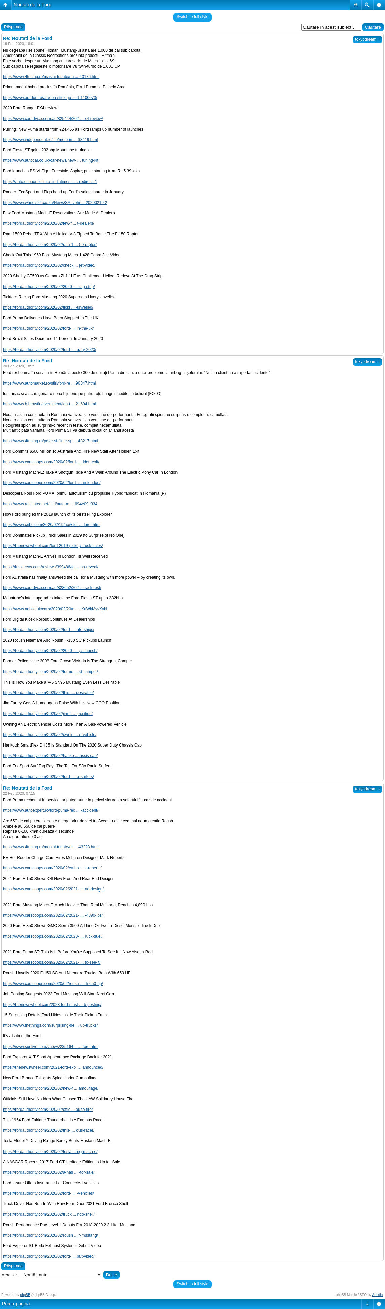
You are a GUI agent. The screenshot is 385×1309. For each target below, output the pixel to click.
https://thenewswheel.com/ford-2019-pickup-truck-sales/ (53, 545)
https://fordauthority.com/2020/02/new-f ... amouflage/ (50, 1088)
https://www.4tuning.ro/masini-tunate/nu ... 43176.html (51, 76)
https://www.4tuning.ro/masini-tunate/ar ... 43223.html (50, 847)
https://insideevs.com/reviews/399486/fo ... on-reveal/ (50, 567)
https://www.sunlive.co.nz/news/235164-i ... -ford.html (50, 1046)
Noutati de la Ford (32, 4)
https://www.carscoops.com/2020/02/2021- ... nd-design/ (53, 889)
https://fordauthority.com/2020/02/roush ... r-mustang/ (50, 1235)
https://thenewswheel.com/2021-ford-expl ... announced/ (53, 1067)
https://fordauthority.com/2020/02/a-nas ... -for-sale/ (49, 1172)
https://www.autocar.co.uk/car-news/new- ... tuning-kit (50, 160)
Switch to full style (192, 16)
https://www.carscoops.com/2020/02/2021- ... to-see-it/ (51, 962)
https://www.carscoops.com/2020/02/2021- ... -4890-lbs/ (53, 915)
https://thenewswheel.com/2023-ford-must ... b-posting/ (52, 1004)
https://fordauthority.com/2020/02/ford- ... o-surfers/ (48, 776)
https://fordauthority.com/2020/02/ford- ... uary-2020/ (49, 349)
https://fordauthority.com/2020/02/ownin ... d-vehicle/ (49, 734)
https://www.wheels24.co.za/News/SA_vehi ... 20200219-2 (55, 202)
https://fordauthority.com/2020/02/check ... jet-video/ (49, 265)
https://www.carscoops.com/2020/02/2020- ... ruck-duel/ (52, 936)
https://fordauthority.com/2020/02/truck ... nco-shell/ (49, 1214)
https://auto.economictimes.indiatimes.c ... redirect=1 (50, 181)
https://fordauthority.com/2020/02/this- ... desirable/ (48, 692)
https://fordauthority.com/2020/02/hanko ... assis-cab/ (50, 755)
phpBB (25, 1295)
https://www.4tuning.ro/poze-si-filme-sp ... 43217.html (50, 441)
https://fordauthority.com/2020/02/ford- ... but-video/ (49, 1256)
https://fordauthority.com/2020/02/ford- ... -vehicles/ (48, 1193)
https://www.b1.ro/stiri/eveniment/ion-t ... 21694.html (49, 404)
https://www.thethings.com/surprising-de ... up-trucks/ (50, 1025)
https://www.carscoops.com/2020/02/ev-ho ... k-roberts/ (52, 868)
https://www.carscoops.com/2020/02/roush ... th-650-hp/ (53, 983)
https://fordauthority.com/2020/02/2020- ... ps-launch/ (50, 650)
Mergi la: (9, 1275)
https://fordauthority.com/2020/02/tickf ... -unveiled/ (48, 307)
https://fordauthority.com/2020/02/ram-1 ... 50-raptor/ (50, 244)
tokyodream (367, 39)
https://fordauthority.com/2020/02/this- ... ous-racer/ (48, 1130)
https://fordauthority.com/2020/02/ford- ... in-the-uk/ (48, 328)
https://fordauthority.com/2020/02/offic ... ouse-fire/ (48, 1109)
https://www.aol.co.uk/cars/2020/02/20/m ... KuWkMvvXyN (55, 609)
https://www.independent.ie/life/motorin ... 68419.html (50, 139)
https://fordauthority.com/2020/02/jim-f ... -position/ (48, 713)
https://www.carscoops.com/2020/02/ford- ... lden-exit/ (51, 462)
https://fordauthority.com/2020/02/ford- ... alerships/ (48, 629)
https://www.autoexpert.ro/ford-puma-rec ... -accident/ (50, 810)
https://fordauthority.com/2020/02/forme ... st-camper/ (50, 671)
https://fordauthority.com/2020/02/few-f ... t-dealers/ (48, 223)
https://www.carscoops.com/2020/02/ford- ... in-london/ (51, 482)
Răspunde (13, 27)
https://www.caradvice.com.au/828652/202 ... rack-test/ (52, 587)
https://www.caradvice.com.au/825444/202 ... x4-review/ (53, 118)
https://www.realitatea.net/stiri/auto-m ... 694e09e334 (50, 504)
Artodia (377, 1295)
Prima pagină (16, 1303)
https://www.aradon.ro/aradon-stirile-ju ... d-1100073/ (50, 97)
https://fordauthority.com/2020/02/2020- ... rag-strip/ (49, 286)
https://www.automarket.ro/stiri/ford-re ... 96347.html (49, 383)
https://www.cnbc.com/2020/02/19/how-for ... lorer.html (51, 524)
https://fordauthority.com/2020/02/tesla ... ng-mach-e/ (50, 1151)
